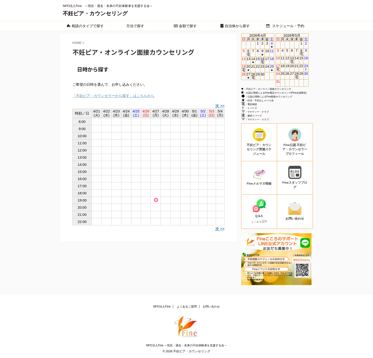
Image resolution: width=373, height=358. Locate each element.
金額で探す (185, 26)
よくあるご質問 (187, 306)
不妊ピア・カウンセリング (95, 13)
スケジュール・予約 (285, 26)
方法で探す (135, 26)
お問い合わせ (211, 306)
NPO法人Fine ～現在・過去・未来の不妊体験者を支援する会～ (186, 345)
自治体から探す (235, 26)
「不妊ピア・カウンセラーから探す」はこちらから (113, 96)
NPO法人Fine (162, 306)
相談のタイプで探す (85, 26)
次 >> (220, 106)
